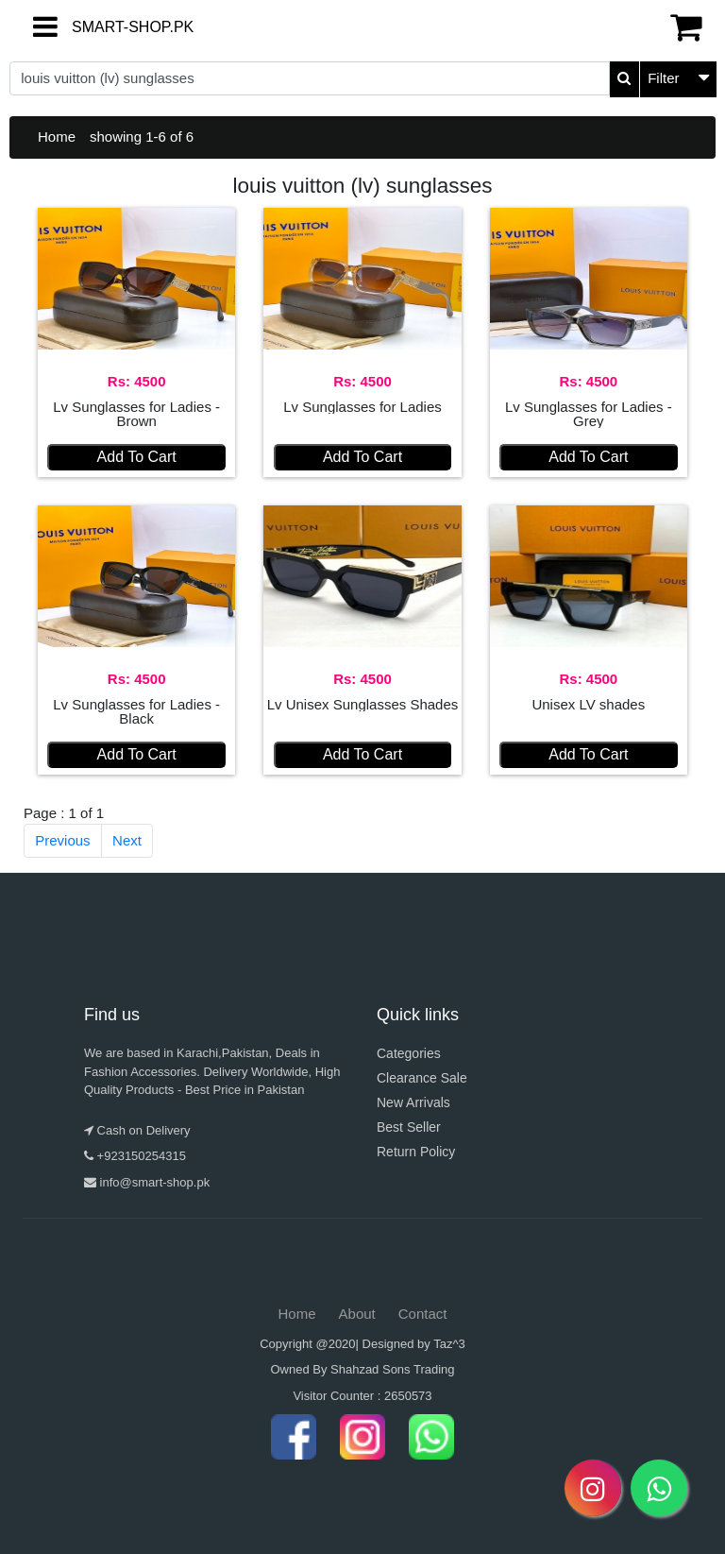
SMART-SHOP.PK (88, 27)
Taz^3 (449, 1344)
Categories (409, 1053)
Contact (422, 1314)
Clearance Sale (422, 1077)
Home (57, 136)
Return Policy (416, 1151)
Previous (62, 840)
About (357, 1314)
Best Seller (409, 1127)
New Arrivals (413, 1102)
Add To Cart (137, 457)
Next (127, 840)
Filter (663, 78)
